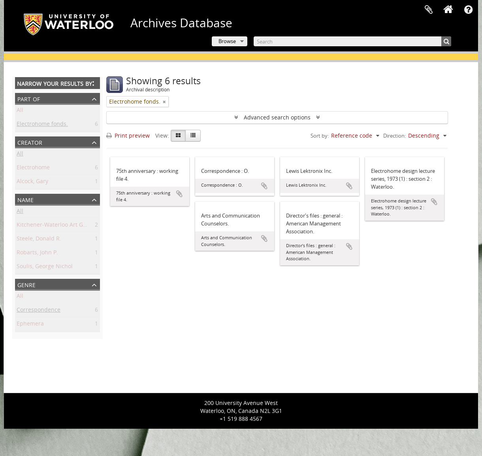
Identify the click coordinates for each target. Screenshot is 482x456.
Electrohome (33, 168)
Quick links (468, 10)
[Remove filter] (164, 102)
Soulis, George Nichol (45, 267)
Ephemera (30, 325)
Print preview (128, 135)
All (20, 111)
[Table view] (193, 136)
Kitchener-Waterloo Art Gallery (57, 226)
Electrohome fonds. (42, 125)
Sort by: (320, 135)
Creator (29, 141)
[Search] (352, 41)
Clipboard (429, 10)
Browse (227, 41)
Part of (28, 98)
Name (25, 199)
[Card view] (178, 136)
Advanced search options (277, 117)
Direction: (394, 135)
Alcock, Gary (32, 182)
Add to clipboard (179, 194)
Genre (26, 284)
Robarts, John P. (37, 253)
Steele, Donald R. (39, 240)
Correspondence (38, 311)
